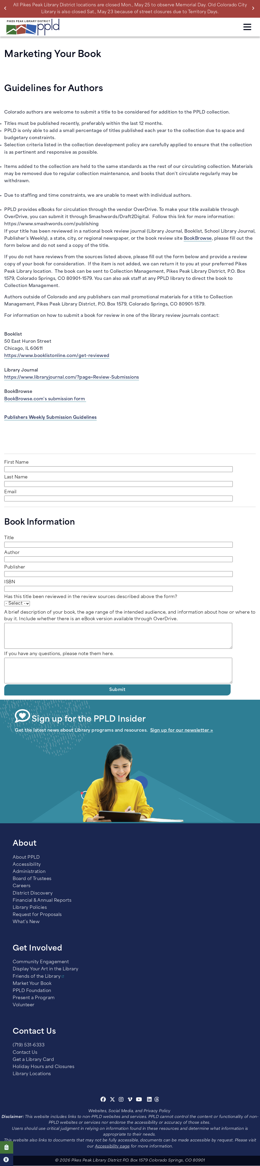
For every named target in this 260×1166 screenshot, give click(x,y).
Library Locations (32, 1074)
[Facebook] (103, 1100)
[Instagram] (122, 1100)
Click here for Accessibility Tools (6, 1160)
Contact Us (25, 1053)
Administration (29, 872)
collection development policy (106, 145)
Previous (6, 8)
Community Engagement (41, 962)
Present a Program (34, 998)
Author (12, 553)
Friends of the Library (37, 977)
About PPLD (26, 857)
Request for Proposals (37, 915)
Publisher (14, 567)
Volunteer (24, 1005)
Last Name (16, 477)
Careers (22, 886)
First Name (16, 462)
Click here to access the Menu (247, 27)
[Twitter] (112, 1100)
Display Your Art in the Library (46, 969)
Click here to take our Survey (6, 1147)
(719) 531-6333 (28, 1045)
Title (9, 538)
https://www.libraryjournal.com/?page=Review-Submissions (71, 377)
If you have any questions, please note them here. (59, 654)
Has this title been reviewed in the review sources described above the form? (90, 597)
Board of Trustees (32, 879)
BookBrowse (198, 239)
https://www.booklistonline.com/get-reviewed (57, 356)
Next (254, 8)
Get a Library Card (33, 1060)
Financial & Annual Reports (42, 901)
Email (10, 492)
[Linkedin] (149, 1100)
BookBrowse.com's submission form (45, 399)
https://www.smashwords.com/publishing (51, 224)
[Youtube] (139, 1100)
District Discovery (33, 893)
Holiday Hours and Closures (43, 1067)
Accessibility (27, 865)
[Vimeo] (130, 1100)
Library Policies (30, 908)
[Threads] (156, 1100)
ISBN (9, 582)
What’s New (26, 922)
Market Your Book (32, 984)
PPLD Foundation (32, 991)
